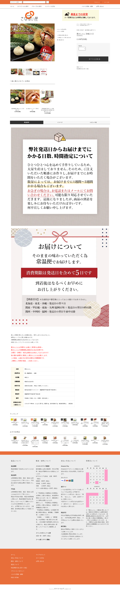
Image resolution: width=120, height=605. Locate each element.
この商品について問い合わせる (63, 37)
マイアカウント (40, 566)
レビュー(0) (93, 122)
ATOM (16, 588)
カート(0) (105, 2)
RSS (12, 588)
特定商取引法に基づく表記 (83, 68)
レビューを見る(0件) (60, 29)
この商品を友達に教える (61, 35)
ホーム (12, 6)
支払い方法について (17, 569)
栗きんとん (90, 24)
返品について (80, 67)
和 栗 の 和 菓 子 (83, 24)
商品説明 (26, 122)
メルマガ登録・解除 (86, 6)
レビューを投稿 (59, 31)
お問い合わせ (99, 6)
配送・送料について (17, 572)
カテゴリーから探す (22, 6)
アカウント (96, 2)
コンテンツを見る (49, 6)
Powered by (60, 600)
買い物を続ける (59, 39)
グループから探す (36, 6)
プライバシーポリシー (17, 582)
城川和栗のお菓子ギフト (85, 25)
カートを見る (40, 569)
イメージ (60, 122)
